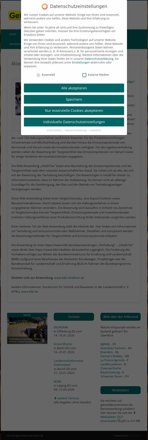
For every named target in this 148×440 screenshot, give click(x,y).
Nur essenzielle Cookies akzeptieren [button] (74, 105)
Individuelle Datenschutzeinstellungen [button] (74, 117)
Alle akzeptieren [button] (74, 83)
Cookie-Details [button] (54, 125)
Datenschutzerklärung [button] (76, 125)
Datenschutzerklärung (99, 53)
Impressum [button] (95, 125)
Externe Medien (95, 69)
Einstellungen (81, 57)
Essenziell (45, 69)
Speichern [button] (74, 94)
